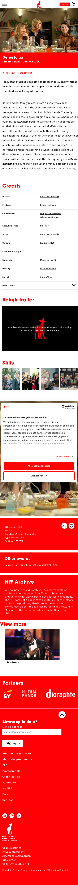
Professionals (11, 771)
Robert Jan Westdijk (49, 196)
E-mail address (31, 730)
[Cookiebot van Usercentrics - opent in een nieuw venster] (62, 407)
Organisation (11, 777)
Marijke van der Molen (50, 213)
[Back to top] (62, 714)
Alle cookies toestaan (39, 466)
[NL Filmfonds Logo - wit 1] (33, 694)
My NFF (7, 788)
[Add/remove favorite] (71, 526)
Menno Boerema (48, 268)
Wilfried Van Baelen (49, 217)
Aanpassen (39, 475)
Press (6, 794)
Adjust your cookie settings (59, 327)
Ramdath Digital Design (15, 870)
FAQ (5, 765)
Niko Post (44, 226)
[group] (32, 648)
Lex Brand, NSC (47, 243)
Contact (7, 800)
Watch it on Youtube (49, 330)
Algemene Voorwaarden (16, 855)
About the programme (17, 759)
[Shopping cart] (74, 4)
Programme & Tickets (17, 753)
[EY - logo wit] (12, 694)
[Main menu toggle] (4, 4)
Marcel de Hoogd (48, 260)
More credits (39, 285)
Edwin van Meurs (48, 205)
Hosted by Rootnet (58, 870)
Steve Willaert (46, 277)
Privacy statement (13, 851)
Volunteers (9, 782)
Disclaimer (9, 860)
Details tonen (62, 456)
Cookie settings (11, 847)
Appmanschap (38, 870)
